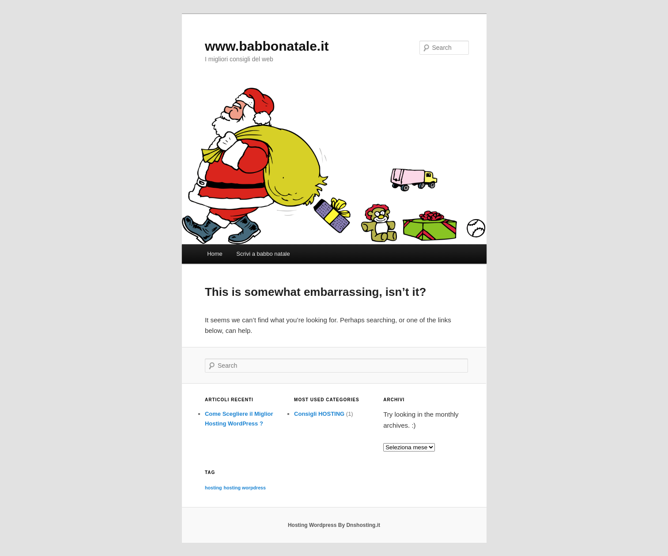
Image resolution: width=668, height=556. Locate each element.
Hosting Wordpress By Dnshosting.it (334, 525)
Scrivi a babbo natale (263, 253)
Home (215, 253)
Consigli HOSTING (319, 413)
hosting (213, 487)
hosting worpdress (245, 487)
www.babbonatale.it (267, 46)
